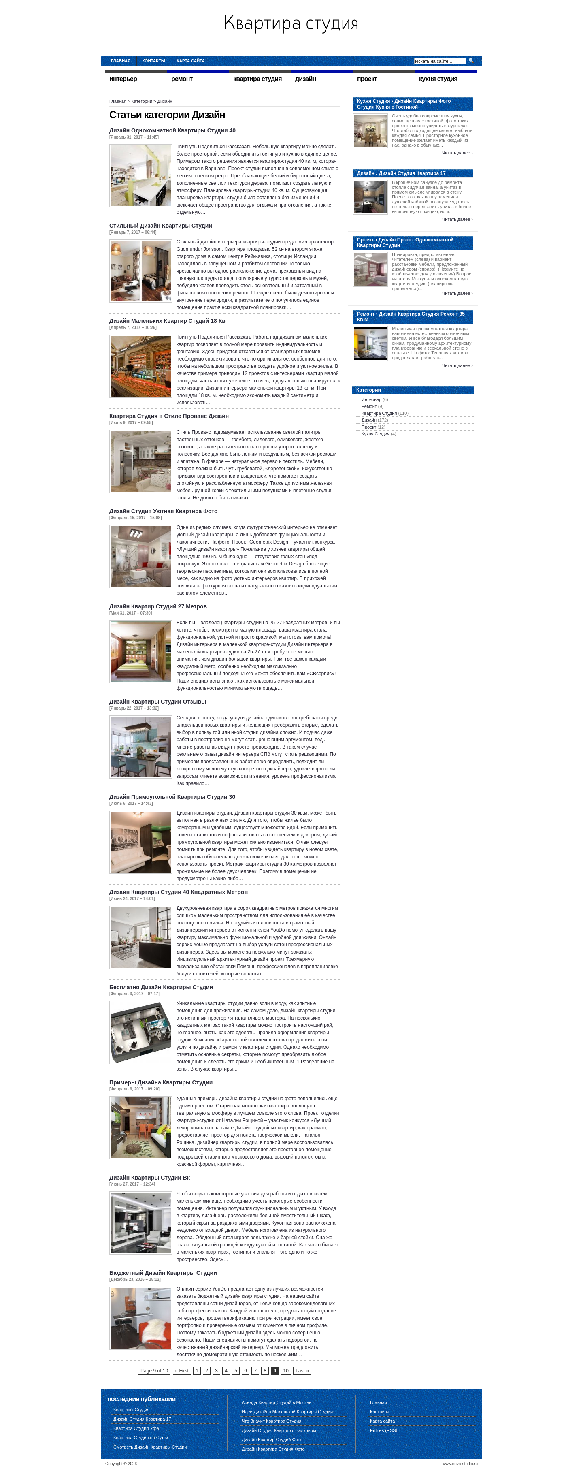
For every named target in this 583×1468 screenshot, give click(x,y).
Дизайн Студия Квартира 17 (142, 1419)
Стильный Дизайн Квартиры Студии (160, 225)
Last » (302, 1371)
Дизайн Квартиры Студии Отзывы (157, 701)
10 (285, 1371)
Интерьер (371, 399)
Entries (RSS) (383, 1430)
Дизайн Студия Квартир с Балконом (279, 1430)
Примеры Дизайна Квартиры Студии (161, 1082)
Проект (369, 427)
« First (182, 1371)
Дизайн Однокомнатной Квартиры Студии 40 (172, 130)
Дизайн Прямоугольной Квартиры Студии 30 (172, 797)
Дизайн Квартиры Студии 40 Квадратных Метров (178, 892)
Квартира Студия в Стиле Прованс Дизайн (169, 416)
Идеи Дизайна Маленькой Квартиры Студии (287, 1411)
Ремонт (369, 406)
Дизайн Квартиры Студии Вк (149, 1177)
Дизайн (369, 420)
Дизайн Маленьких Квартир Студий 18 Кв (167, 321)
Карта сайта (191, 61)
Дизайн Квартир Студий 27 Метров (158, 606)
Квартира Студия (379, 413)
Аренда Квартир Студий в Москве (276, 1402)
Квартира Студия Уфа (136, 1428)
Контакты (154, 61)
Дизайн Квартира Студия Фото (273, 1449)
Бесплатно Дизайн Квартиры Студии (161, 987)
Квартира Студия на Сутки (140, 1437)
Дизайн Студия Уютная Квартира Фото (163, 511)
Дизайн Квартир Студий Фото (272, 1439)
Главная (121, 61)
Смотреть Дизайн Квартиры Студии (150, 1447)
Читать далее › (457, 152)
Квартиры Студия (131, 1409)
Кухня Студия (375, 433)
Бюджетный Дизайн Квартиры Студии (163, 1273)
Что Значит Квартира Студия (271, 1421)
